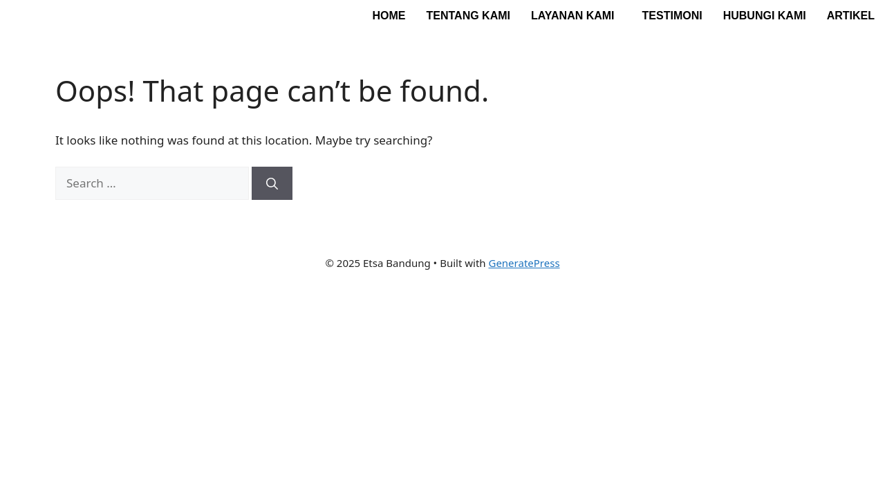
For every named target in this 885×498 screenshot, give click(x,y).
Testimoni (672, 15)
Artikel (851, 15)
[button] (576, 16)
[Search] (272, 183)
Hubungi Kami (764, 15)
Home (388, 15)
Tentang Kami (468, 15)
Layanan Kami (573, 15)
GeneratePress (523, 263)
